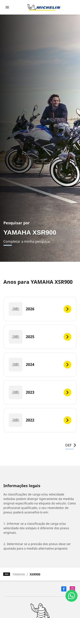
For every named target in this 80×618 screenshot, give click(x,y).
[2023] (40, 392)
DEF (71, 445)
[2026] (40, 309)
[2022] (40, 420)
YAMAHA (19, 574)
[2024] (40, 364)
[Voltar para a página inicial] (44, 7)
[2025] (40, 337)
